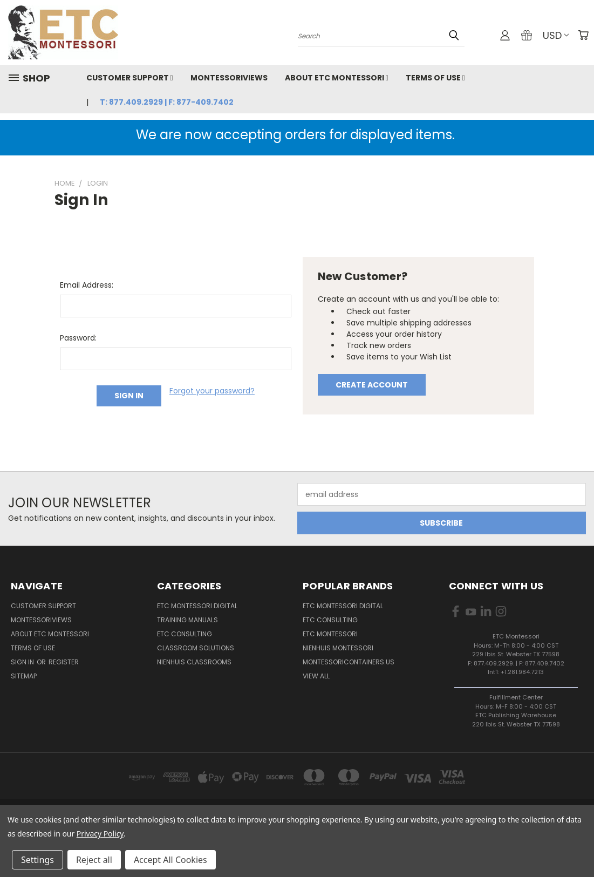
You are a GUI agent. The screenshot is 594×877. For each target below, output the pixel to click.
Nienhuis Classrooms (194, 662)
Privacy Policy (100, 833)
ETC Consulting (184, 633)
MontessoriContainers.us (348, 662)
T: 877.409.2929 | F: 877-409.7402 (167, 102)
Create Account (372, 384)
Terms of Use (435, 77)
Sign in (23, 662)
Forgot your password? (212, 390)
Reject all (94, 860)
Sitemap (24, 676)
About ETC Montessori (336, 77)
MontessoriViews (229, 77)
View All (316, 676)
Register (64, 662)
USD (556, 35)
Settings (37, 860)
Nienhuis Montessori (338, 647)
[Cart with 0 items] (583, 35)
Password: (78, 337)
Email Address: (86, 285)
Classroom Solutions (195, 647)
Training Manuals (187, 619)
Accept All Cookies (170, 860)
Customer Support (129, 77)
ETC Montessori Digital (197, 605)
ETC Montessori (330, 633)
